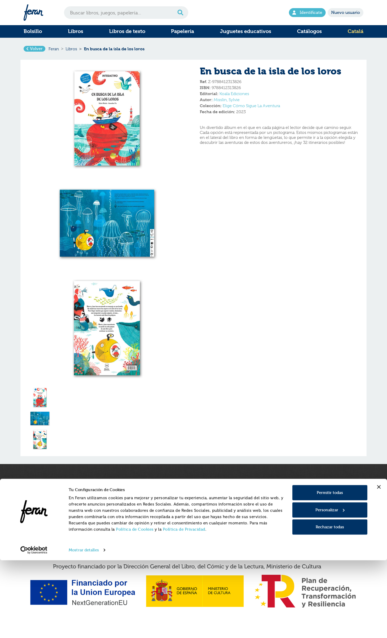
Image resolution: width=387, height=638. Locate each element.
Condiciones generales (218, 518)
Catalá (355, 31)
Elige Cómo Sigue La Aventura (251, 109)
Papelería (182, 31)
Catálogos (309, 31)
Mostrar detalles (84, 627)
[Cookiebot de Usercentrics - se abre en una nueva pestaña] (34, 628)
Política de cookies (214, 507)
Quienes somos (125, 501)
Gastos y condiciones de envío (139, 507)
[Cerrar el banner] (379, 564)
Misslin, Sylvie (227, 103)
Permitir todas (330, 570)
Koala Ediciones (234, 97)
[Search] (126, 12)
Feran (54, 50)
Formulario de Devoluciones (137, 512)
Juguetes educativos (245, 31)
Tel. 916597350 (297, 512)
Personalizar (330, 587)
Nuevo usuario (345, 12)
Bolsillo (33, 31)
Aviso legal (207, 501)
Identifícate (307, 12)
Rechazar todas (330, 604)
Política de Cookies (135, 606)
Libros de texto (127, 31)
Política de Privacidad (184, 606)
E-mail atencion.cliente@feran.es (314, 518)
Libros (75, 31)
